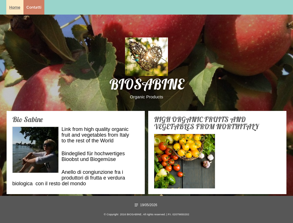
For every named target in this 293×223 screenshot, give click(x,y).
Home (14, 7)
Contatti (33, 7)
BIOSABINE (146, 86)
